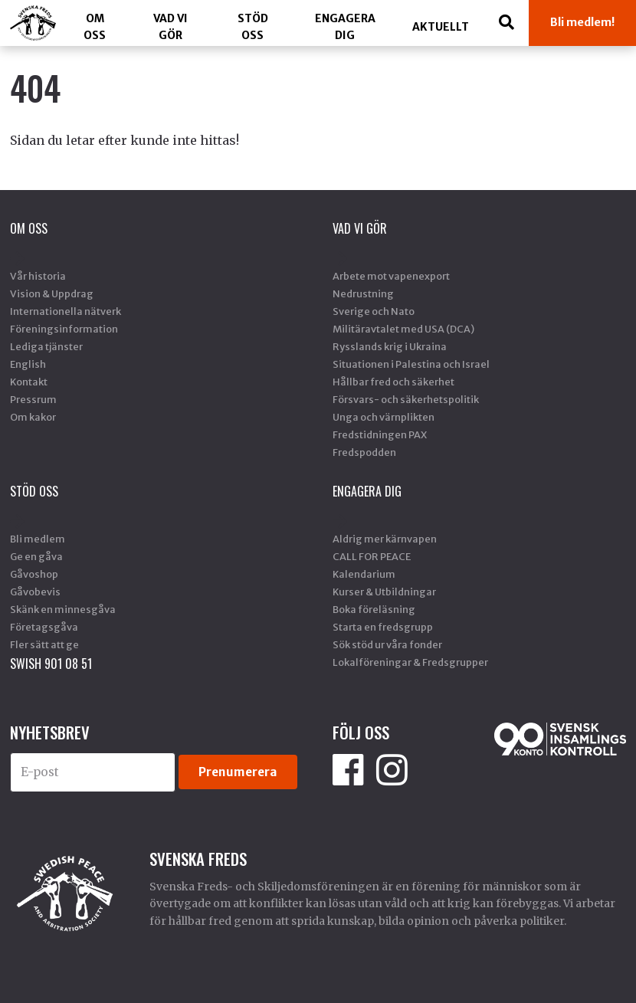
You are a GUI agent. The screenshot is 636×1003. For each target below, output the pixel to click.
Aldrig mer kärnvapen (385, 539)
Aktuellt (440, 27)
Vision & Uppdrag (51, 293)
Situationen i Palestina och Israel (411, 364)
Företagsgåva (44, 627)
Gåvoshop (34, 574)
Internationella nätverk (65, 311)
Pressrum (33, 399)
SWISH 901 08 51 (51, 663)
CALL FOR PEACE (372, 556)
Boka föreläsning (374, 609)
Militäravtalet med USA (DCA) (403, 329)
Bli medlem (37, 539)
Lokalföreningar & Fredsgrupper (410, 662)
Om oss (95, 26)
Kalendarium (364, 574)
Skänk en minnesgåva (63, 609)
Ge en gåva (36, 556)
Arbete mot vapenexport (391, 276)
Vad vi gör (170, 26)
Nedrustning (363, 293)
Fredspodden (364, 452)
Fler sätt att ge (44, 644)
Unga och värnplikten (383, 417)
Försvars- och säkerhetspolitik (406, 399)
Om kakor (33, 417)
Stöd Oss (253, 26)
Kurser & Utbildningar (384, 591)
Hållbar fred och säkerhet (393, 381)
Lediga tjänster (46, 346)
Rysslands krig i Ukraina (390, 346)
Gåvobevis (35, 591)
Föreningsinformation (64, 329)
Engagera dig (345, 26)
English (28, 364)
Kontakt (29, 381)
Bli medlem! (582, 22)
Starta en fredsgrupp (383, 627)
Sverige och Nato (374, 311)
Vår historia (38, 276)
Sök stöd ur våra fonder (387, 644)
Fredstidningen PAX (380, 434)
